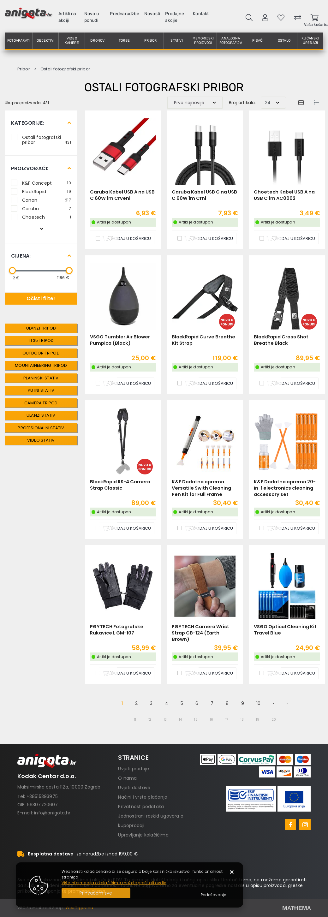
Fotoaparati (18, 41)
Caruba (46, 208)
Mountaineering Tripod (41, 365)
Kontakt (201, 13)
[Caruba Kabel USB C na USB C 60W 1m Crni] (208, 238)
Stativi (176, 41)
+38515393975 (42, 796)
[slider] (12, 270)
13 (165, 720)
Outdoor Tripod (41, 353)
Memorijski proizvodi (203, 40)
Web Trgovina (79, 907)
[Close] (96, 893)
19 (257, 720)
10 (258, 703)
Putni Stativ (41, 390)
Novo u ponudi (91, 17)
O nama (127, 778)
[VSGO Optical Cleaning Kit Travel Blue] (291, 673)
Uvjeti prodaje (133, 768)
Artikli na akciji (67, 17)
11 (135, 720)
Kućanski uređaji (310, 40)
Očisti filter (41, 298)
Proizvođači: (29, 168)
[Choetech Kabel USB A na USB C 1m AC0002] (291, 238)
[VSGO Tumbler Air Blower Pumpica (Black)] (126, 383)
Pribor (150, 41)
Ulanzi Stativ (41, 415)
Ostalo (284, 41)
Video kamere (72, 40)
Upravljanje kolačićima (143, 835)
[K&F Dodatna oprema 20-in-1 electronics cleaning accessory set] (291, 528)
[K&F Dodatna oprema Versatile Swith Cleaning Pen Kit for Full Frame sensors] (208, 528)
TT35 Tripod (41, 340)
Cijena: (21, 255)
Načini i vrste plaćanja (142, 797)
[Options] (213, 894)
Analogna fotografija (230, 40)
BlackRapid (46, 191)
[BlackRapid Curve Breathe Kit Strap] (208, 383)
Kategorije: (27, 123)
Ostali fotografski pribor (46, 139)
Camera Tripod (41, 403)
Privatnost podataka (141, 806)
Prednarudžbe (124, 13)
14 (180, 720)
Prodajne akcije (174, 17)
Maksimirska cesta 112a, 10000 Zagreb (59, 787)
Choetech (46, 217)
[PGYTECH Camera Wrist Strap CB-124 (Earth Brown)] (208, 673)
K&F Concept (46, 183)
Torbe (124, 41)
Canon (46, 200)
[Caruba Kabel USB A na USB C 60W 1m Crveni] (126, 238)
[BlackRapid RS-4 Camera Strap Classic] (126, 528)
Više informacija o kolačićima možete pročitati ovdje (114, 882)
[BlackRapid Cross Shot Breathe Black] (291, 383)
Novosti (152, 13)
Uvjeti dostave (134, 787)
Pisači (257, 41)
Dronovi (97, 41)
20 (274, 720)
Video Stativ (41, 440)
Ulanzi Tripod (41, 328)
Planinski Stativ (40, 378)
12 (149, 720)
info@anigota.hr (52, 813)
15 (195, 720)
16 (211, 720)
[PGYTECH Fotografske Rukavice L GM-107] (126, 673)
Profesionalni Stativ (41, 428)
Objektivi (45, 41)
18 (242, 720)
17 (226, 720)
